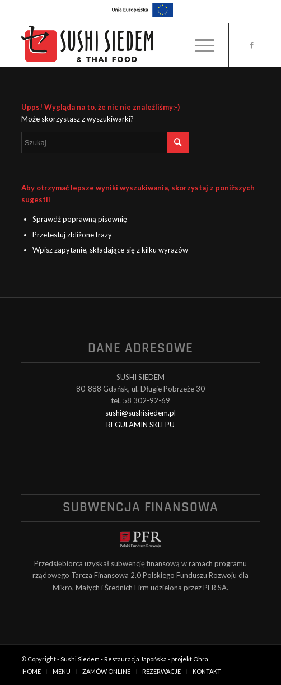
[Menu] (199, 44)
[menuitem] (199, 44)
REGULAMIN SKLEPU (140, 424)
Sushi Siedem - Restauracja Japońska (113, 659)
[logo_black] (116, 44)
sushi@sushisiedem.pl (140, 412)
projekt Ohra (189, 659)
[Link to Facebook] (251, 45)
